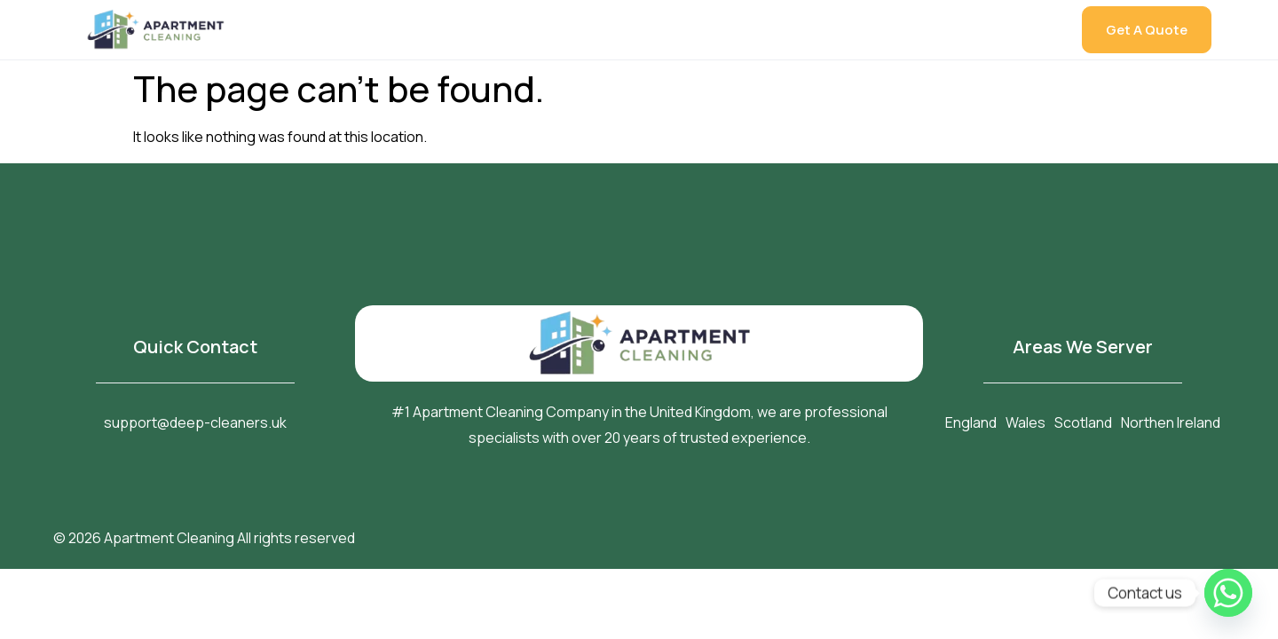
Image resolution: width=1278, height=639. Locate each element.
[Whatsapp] (1228, 593)
